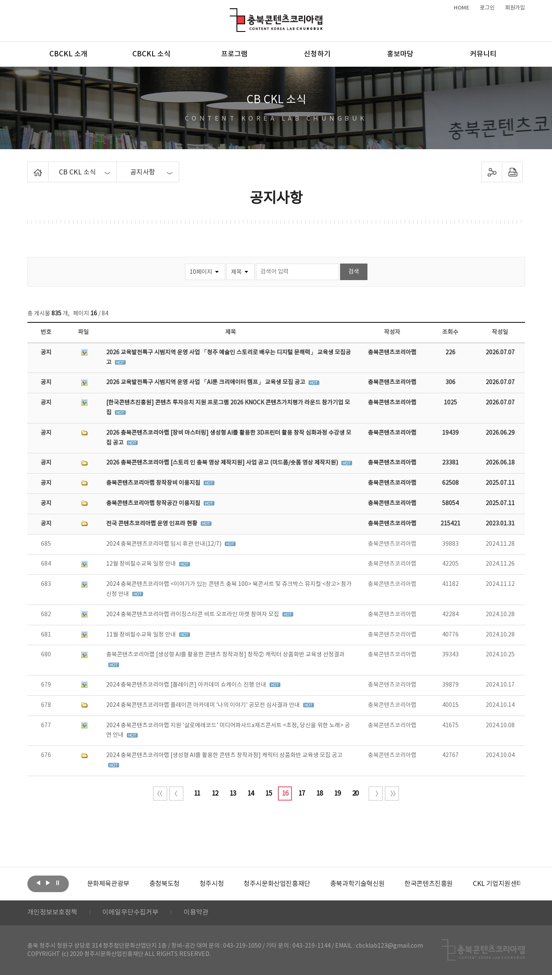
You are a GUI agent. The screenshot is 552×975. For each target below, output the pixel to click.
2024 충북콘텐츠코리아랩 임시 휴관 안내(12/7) (164, 544)
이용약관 (196, 913)
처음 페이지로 (160, 793)
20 (355, 793)
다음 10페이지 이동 (376, 793)
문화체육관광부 (108, 884)
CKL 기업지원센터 (498, 884)
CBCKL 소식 (151, 54)
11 (197, 793)
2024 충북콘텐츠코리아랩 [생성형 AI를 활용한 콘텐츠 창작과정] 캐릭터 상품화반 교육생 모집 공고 (224, 755)
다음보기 (48, 883)
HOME (461, 8)
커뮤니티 (483, 54)
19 (337, 793)
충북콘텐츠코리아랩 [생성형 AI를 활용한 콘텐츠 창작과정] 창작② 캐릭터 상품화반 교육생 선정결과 (225, 654)
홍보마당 (400, 54)
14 (250, 793)
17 (301, 793)
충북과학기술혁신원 (357, 884)
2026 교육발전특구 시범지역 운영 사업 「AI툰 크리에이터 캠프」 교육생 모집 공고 (206, 382)
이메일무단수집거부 (130, 913)
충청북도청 (164, 884)
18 (319, 793)
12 (215, 793)
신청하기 (317, 54)
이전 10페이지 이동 (176, 793)
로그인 (487, 8)
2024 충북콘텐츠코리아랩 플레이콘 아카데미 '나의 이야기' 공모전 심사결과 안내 (203, 705)
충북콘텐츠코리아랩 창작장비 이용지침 (154, 483)
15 (268, 793)
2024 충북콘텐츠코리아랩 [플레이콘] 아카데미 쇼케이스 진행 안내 (186, 685)
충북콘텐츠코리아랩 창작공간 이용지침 (154, 503)
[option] (108, 884)
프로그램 (234, 54)
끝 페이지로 (392, 793)
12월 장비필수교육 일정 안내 (141, 564)
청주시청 (211, 884)
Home (30, 166)
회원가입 (515, 8)
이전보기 (38, 883)
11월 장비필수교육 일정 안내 (141, 634)
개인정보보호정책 (52, 913)
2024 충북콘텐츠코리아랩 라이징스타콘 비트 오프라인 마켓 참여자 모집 (193, 614)
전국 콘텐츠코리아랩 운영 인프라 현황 (152, 523)
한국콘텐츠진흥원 (428, 884)
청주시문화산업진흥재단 (276, 884)
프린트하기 (512, 172)
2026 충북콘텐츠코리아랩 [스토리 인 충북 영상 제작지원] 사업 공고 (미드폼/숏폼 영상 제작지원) (222, 463)
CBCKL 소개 (68, 54)
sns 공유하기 (491, 172)
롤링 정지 (57, 883)
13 (233, 793)
